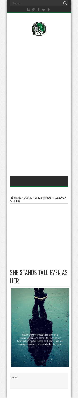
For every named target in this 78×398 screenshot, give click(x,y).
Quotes (28, 197)
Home (15, 197)
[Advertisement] (39, 66)
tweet (14, 377)
